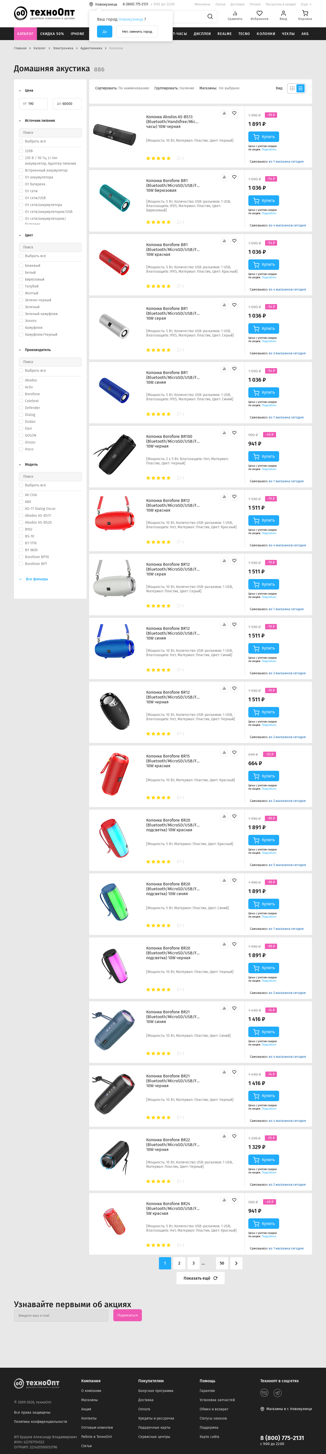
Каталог (25, 34)
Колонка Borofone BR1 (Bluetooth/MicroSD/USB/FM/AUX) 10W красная (173, 249)
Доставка (237, 4)
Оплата (255, 4)
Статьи (220, 4)
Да (105, 31)
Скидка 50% (52, 34)
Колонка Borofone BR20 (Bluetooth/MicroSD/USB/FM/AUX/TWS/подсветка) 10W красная (173, 825)
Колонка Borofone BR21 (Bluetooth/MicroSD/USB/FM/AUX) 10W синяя (173, 1017)
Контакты (89, 1418)
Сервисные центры (154, 1437)
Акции (86, 1409)
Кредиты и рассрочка (156, 1418)
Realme (225, 34)
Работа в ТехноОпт (96, 1437)
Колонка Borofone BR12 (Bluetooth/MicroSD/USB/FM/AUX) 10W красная (173, 505)
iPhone (78, 34)
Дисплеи (202, 34)
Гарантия (207, 1391)
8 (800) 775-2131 (282, 1437)
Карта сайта (209, 1437)
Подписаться (127, 1315)
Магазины (202, 4)
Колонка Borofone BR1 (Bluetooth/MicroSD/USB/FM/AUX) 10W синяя (173, 377)
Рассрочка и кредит (281, 4)
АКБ (305, 34)
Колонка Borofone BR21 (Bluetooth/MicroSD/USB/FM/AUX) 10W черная (173, 1081)
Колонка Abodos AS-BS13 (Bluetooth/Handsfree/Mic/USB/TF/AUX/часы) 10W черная (173, 121)
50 (222, 1263)
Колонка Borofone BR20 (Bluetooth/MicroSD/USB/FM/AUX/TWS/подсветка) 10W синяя (173, 889)
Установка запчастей (217, 1400)
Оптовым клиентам (97, 1427)
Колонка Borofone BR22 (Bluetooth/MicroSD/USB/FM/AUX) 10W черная (173, 1144)
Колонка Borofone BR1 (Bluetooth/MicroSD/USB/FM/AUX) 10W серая (173, 313)
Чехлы (288, 34)
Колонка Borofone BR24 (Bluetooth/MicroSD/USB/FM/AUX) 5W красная (173, 1208)
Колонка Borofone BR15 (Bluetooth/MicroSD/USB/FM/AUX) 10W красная (173, 761)
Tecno (244, 34)
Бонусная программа (155, 1391)
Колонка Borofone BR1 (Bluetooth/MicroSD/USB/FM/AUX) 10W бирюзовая (173, 185)
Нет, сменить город (137, 31)
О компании (91, 1391)
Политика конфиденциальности (40, 1422)
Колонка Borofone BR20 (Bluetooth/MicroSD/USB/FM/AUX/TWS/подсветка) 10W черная (173, 953)
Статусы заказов (213, 1418)
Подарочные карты (154, 1427)
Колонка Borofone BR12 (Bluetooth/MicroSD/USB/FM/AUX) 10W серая (173, 569)
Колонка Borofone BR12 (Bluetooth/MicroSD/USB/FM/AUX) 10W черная (173, 697)
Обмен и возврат (214, 1409)
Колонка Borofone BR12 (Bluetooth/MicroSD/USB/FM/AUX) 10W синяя (173, 633)
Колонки (266, 34)
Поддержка (209, 1427)
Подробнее (269, 149)
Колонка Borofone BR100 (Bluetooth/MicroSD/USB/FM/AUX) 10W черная (173, 441)
